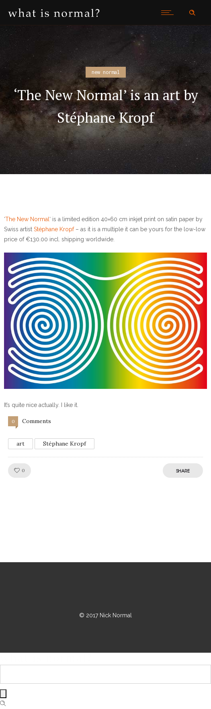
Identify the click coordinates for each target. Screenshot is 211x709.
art (20, 443)
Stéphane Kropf (54, 229)
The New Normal (27, 219)
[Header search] (192, 13)
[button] (105, 321)
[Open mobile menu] (169, 12)
